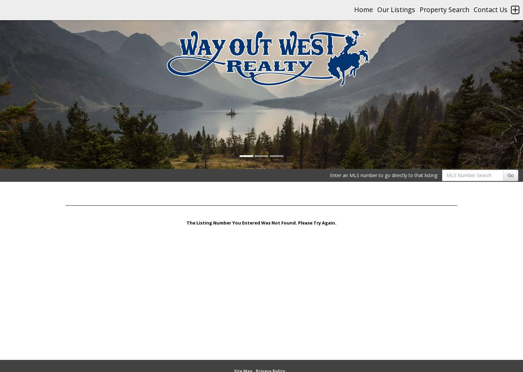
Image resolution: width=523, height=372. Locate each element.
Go (511, 175)
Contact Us (491, 9)
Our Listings (396, 9)
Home (363, 9)
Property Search (444, 9)
